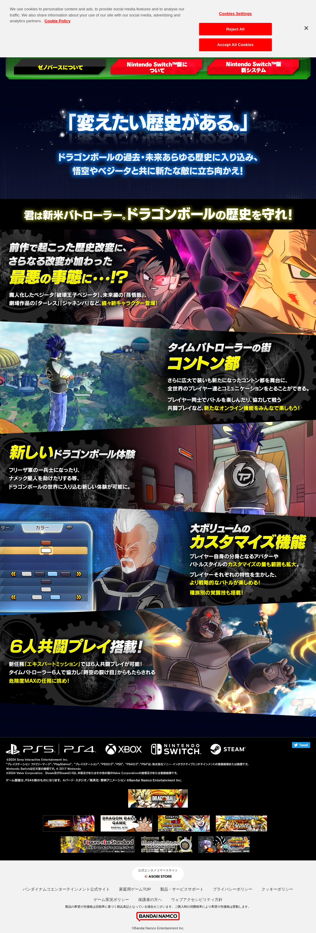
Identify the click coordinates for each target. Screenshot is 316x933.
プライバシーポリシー (232, 889)
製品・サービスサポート (182, 889)
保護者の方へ (150, 899)
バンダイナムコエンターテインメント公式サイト (66, 889)
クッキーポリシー (277, 889)
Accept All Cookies (235, 40)
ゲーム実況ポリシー (111, 899)
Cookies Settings (235, 9)
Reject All (235, 25)
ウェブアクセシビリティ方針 (197, 899)
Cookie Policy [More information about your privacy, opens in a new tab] (57, 16)
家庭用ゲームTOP (135, 889)
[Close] (306, 24)
